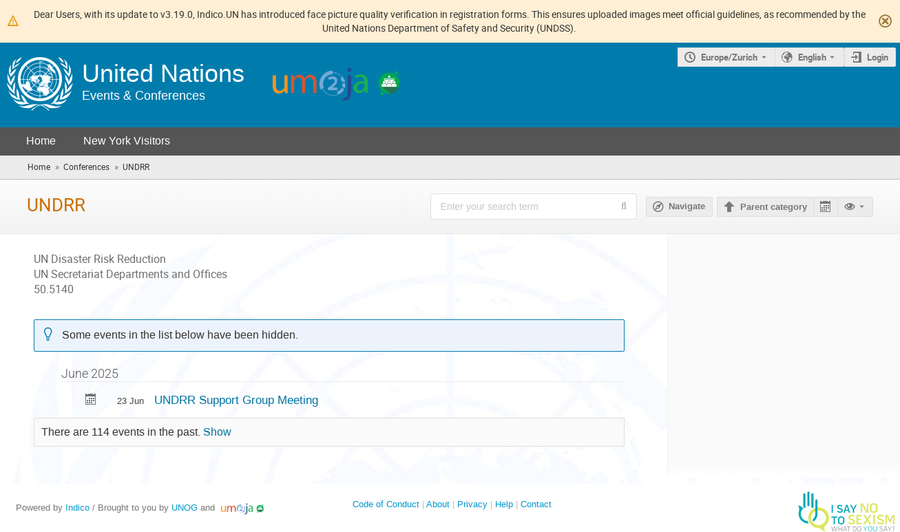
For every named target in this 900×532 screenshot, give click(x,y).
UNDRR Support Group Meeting (236, 399)
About (438, 504)
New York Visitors (126, 141)
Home (41, 141)
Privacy (472, 504)
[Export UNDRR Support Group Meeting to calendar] (90, 400)
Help (504, 504)
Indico (77, 507)
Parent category (773, 207)
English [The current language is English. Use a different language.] (812, 57)
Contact (536, 504)
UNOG (184, 507)
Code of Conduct (386, 504)
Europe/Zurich (729, 57)
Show (217, 432)
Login (877, 57)
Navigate (687, 206)
